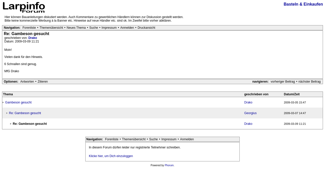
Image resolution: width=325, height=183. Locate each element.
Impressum (109, 27)
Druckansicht (146, 27)
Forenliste (29, 27)
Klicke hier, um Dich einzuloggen (111, 156)
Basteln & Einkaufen (303, 4)
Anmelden (127, 27)
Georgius (250, 113)
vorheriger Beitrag (283, 81)
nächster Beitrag (310, 81)
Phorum (169, 165)
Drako (32, 38)
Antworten (27, 81)
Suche (93, 27)
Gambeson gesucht (18, 102)
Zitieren (43, 81)
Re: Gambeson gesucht (25, 113)
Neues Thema (76, 27)
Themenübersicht (51, 27)
